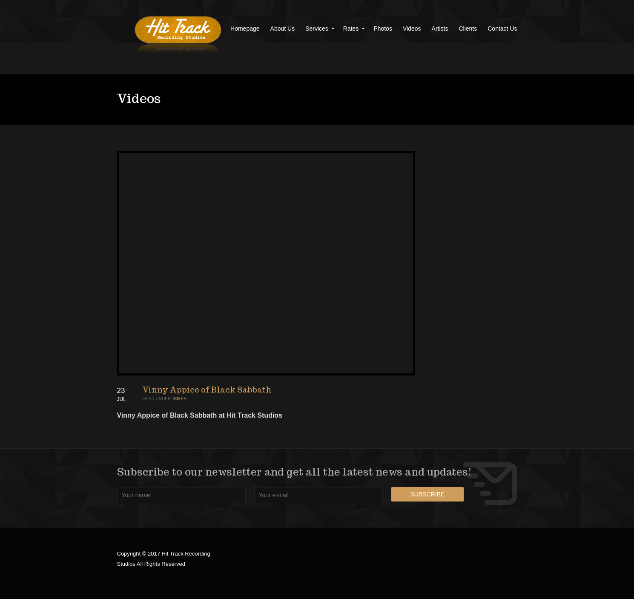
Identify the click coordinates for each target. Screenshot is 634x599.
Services (316, 28)
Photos (382, 28)
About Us (282, 28)
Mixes (179, 398)
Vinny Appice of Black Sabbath (207, 390)
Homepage (245, 28)
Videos (412, 28)
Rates (351, 28)
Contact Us (502, 28)
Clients (468, 28)
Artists (440, 28)
